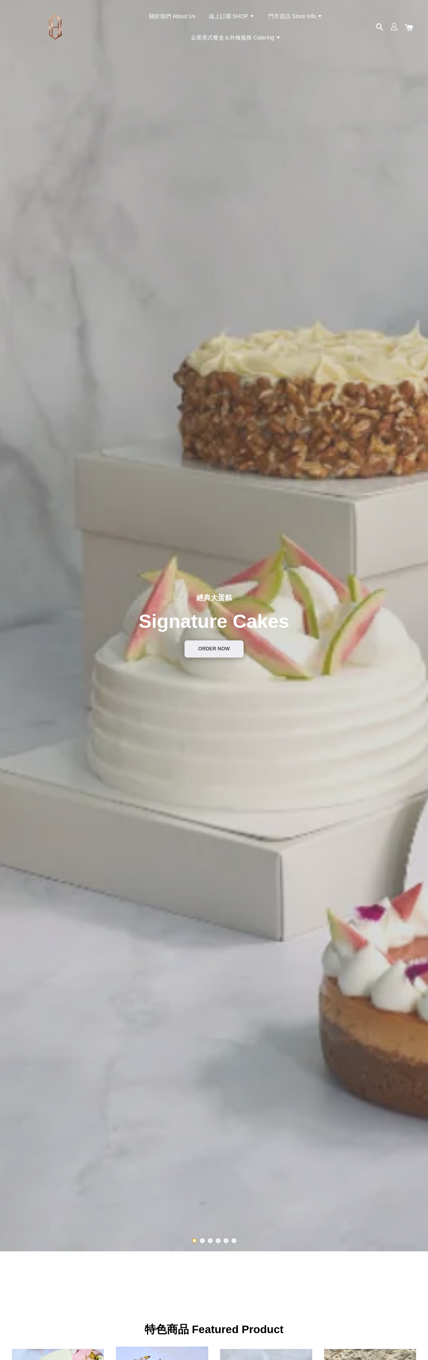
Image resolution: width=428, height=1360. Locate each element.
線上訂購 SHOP (232, 16)
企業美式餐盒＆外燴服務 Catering (236, 37)
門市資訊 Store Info (295, 16)
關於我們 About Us (172, 16)
